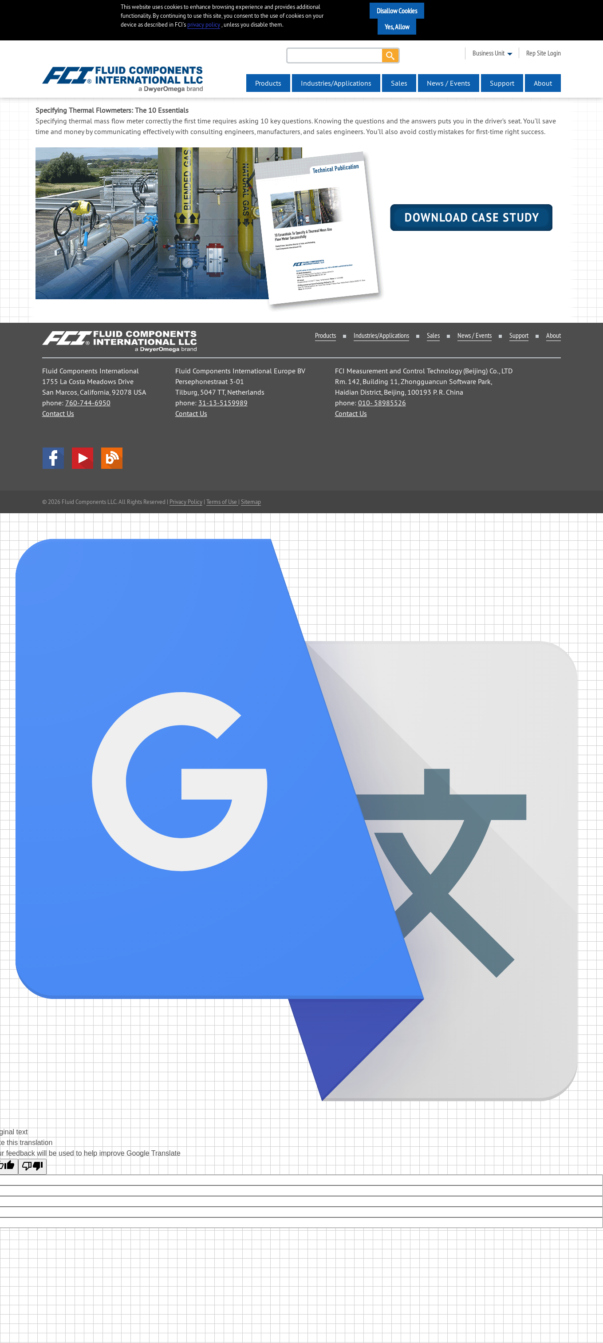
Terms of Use (222, 501)
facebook (53, 458)
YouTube (82, 458)
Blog (112, 458)
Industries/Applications (336, 83)
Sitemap (251, 501)
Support (502, 83)
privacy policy (203, 24)
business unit (488, 52)
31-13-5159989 (223, 402)
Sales (399, 83)
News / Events (448, 83)
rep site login (543, 52)
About (543, 83)
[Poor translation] (32, 1167)
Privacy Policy (185, 501)
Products (268, 83)
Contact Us (58, 413)
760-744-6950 (87, 402)
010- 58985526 (382, 402)
